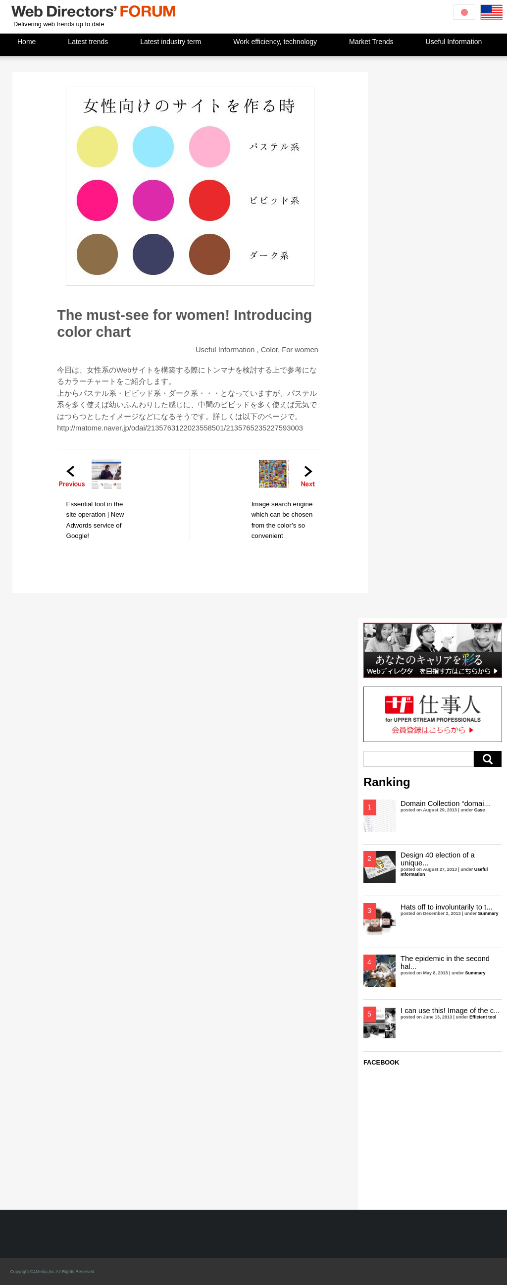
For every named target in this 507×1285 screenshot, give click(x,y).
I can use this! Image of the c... (450, 1011)
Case (479, 809)
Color (269, 350)
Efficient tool (483, 1017)
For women (300, 350)
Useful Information (225, 350)
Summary (488, 913)
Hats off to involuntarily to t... (446, 907)
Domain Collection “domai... (445, 803)
